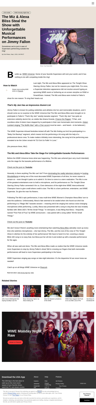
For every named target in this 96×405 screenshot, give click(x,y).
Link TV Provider (47, 387)
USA (4, 3)
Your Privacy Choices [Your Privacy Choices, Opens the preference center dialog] (87, 394)
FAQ (46, 381)
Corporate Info (37, 386)
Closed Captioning (48, 384)
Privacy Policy (60, 383)
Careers (36, 381)
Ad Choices (59, 381)
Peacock (20, 91)
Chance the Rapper (63, 119)
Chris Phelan (6, 54)
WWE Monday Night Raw (23, 273)
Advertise (36, 383)
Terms (39, 391)
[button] (94, 291)
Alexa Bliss (64, 228)
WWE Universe (28, 74)
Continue (87, 400)
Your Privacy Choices (61, 387)
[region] (48, 397)
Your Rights (15, 395)
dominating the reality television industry (64, 173)
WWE (32, 273)
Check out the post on (19, 167)
